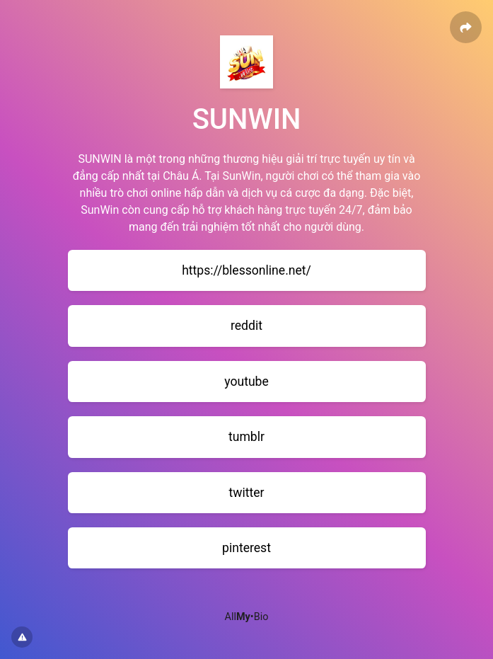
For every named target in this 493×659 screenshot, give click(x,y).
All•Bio (247, 617)
